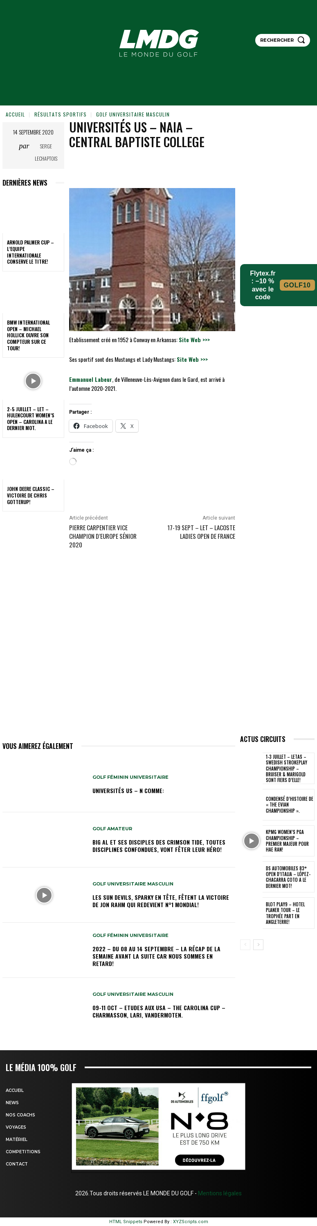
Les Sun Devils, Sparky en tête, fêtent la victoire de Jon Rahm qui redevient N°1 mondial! (160, 901)
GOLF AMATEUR (112, 829)
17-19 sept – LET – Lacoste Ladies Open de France (201, 531)
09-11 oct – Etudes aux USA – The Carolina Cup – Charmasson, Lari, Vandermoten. (158, 1011)
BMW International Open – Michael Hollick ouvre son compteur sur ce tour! (28, 335)
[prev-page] (245, 944)
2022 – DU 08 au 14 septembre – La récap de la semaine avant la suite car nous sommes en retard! (156, 956)
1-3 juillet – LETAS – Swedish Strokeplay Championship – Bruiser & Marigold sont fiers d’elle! (286, 768)
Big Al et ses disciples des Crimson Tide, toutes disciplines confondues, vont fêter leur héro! (158, 846)
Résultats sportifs (60, 114)
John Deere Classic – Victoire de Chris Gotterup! (30, 495)
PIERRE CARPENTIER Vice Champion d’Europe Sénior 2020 (103, 536)
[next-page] (258, 944)
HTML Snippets (125, 1221)
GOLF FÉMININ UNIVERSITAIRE (130, 777)
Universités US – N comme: (128, 790)
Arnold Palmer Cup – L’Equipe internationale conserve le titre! (30, 252)
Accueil (15, 114)
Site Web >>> (194, 339)
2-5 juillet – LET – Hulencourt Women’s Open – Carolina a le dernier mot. (30, 419)
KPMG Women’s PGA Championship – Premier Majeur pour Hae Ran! (287, 841)
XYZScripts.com (190, 1221)
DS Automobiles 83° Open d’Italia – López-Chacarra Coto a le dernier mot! (288, 877)
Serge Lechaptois (46, 152)
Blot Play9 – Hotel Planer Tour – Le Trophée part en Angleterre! (285, 913)
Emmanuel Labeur (90, 379)
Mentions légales (219, 1193)
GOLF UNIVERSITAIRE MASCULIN (133, 114)
